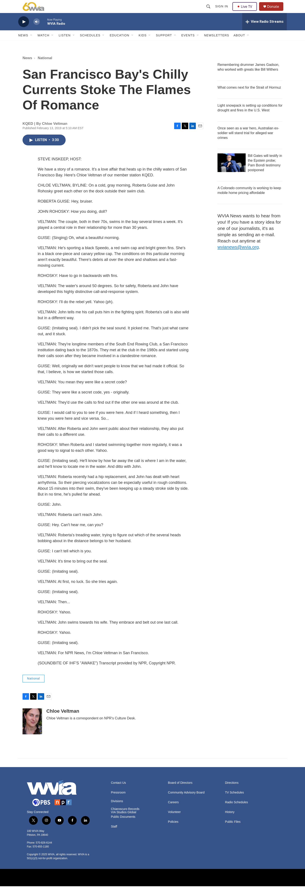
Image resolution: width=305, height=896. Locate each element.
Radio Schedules (236, 812)
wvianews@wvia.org (238, 256)
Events (188, 45)
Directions (231, 792)
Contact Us (118, 792)
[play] (23, 31)
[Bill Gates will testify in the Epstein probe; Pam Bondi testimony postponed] (231, 172)
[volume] (36, 31)
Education (119, 45)
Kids (143, 45)
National (45, 68)
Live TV (246, 11)
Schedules (90, 45)
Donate (275, 11)
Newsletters (216, 45)
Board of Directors (180, 792)
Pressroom (118, 802)
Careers (173, 812)
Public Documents (123, 826)
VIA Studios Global (123, 822)
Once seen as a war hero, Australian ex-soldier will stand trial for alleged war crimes (248, 142)
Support (164, 45)
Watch (43, 45)
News (23, 45)
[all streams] (264, 31)
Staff (114, 836)
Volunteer (174, 821)
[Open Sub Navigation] (31, 45)
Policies (173, 831)
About (239, 45)
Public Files (233, 831)
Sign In (222, 11)
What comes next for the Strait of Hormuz (249, 97)
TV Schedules (234, 802)
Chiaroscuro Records (125, 818)
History (230, 821)
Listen (65, 45)
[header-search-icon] (209, 11)
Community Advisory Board (186, 802)
